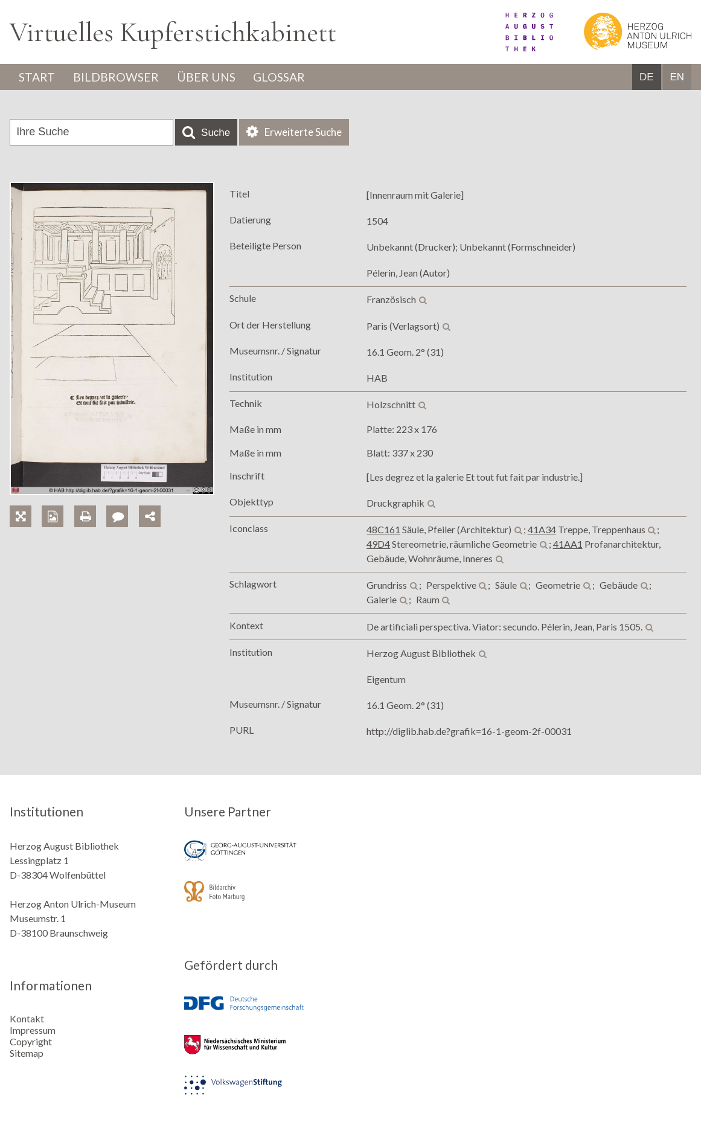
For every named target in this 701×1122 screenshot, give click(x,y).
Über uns (212, 77)
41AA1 (568, 544)
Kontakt (27, 1018)
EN (677, 77)
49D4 (378, 544)
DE (646, 77)
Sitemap (26, 1052)
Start (38, 77)
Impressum (33, 1029)
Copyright (31, 1041)
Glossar (288, 77)
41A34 (542, 530)
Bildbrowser (119, 77)
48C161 (383, 530)
